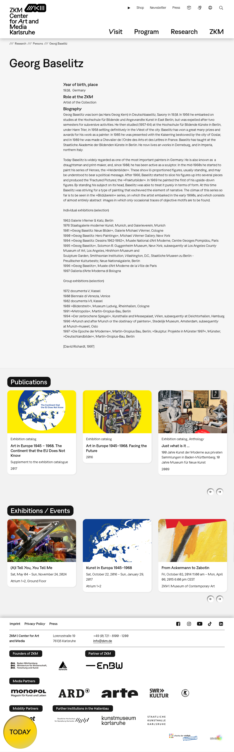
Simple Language (189, 7)
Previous (210, 491)
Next (219, 491)
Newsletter (158, 7)
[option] (42, 432)
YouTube (199, 623)
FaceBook (178, 623)
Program (146, 31)
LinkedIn (221, 623)
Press (176, 7)
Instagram (189, 623)
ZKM (217, 31)
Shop (140, 7)
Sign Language (199, 7)
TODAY (20, 732)
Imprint (15, 624)
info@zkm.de (102, 641)
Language (210, 7)
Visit (115, 31)
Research (184, 31)
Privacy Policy (34, 624)
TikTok (210, 623)
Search (221, 7)
